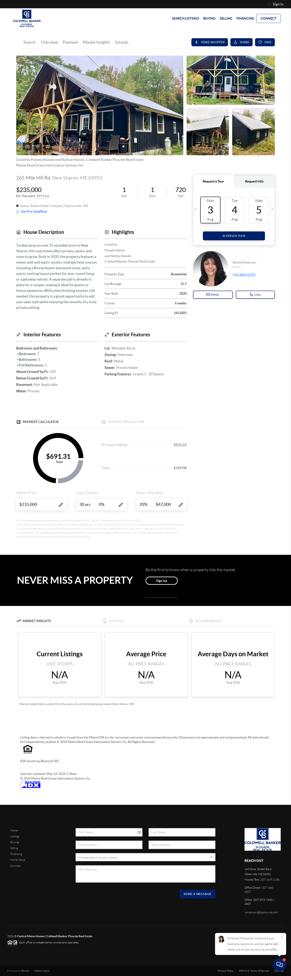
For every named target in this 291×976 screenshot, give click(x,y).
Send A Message (198, 894)
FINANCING (245, 18)
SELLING (226, 18)
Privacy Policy (226, 970)
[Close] (282, 937)
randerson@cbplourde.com (261, 912)
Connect (15, 865)
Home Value (17, 859)
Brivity (25, 970)
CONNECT (268, 18)
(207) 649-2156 (269, 879)
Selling (14, 848)
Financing (16, 854)
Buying (14, 842)
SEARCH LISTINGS (185, 18)
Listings (14, 836)
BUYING (209, 18)
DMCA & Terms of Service (254, 970)
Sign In (275, 4)
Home (14, 830)
